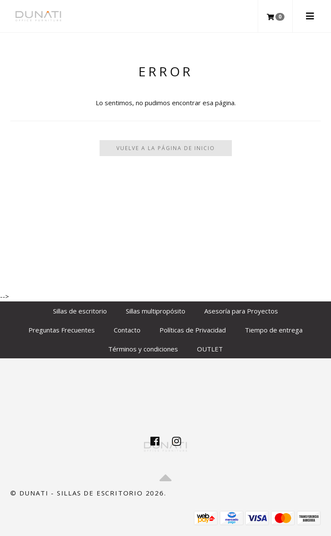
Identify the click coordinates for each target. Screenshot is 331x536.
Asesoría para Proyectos (241, 311)
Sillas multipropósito (155, 311)
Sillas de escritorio (80, 311)
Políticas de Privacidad (192, 330)
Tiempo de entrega (274, 330)
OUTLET (210, 349)
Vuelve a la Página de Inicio (165, 148)
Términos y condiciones (143, 349)
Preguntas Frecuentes (61, 330)
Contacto (127, 330)
